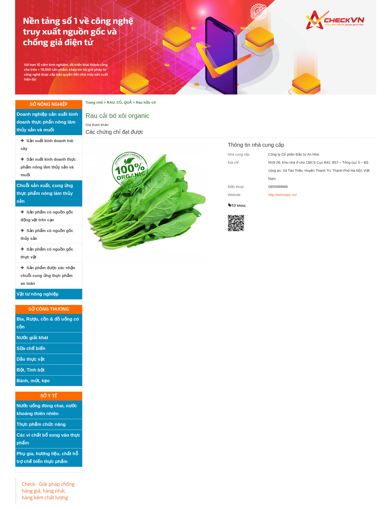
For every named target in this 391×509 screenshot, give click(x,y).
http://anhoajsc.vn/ (282, 195)
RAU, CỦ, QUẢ (119, 102)
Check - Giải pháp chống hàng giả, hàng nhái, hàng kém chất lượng (48, 491)
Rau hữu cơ (145, 102)
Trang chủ (94, 102)
